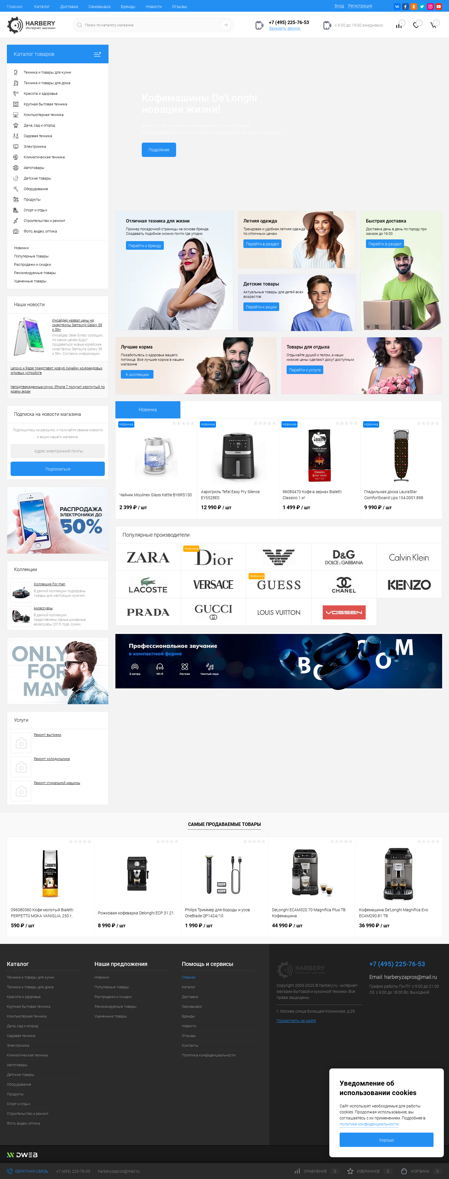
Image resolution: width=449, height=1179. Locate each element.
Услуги (21, 720)
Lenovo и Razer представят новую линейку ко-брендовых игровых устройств (57, 370)
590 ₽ (22, 925)
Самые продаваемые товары (224, 824)
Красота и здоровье (24, 997)
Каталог (42, 6)
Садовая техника (21, 1036)
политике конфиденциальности (369, 1124)
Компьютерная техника (27, 1016)
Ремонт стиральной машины (57, 783)
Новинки (21, 248)
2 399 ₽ (156, 510)
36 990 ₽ (374, 925)
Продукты (15, 1094)
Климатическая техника (27, 1055)
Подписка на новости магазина (47, 414)
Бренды (128, 6)
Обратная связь (27, 1171)
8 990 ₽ (111, 925)
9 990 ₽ (401, 510)
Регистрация (360, 5)
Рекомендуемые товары (35, 273)
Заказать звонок (284, 28)
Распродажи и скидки (32, 264)
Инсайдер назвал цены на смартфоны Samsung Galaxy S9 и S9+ (77, 325)
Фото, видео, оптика (23, 1123)
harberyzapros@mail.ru (410, 977)
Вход (339, 5)
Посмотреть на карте (296, 1020)
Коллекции (25, 569)
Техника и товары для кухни (30, 977)
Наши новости (29, 304)
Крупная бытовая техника (28, 1006)
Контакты (190, 1045)
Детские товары (20, 1074)
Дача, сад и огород (22, 1026)
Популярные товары (31, 256)
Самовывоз (99, 6)
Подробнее (159, 149)
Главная (14, 6)
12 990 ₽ (238, 510)
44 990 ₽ (287, 925)
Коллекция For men (49, 584)
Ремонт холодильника (52, 759)
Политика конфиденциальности (208, 1055)
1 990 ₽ (198, 925)
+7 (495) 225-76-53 (73, 1171)
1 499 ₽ (320, 510)
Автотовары (17, 1065)
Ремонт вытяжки (47, 735)
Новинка (148, 409)
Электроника (18, 1045)
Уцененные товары (30, 281)
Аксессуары (43, 608)
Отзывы (179, 6)
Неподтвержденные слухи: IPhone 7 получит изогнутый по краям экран (58, 389)
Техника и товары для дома (30, 987)
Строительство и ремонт (27, 1113)
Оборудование (19, 1084)
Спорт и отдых (18, 1104)
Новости (154, 6)
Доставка (69, 6)
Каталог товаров (58, 54)
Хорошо (386, 1140)
